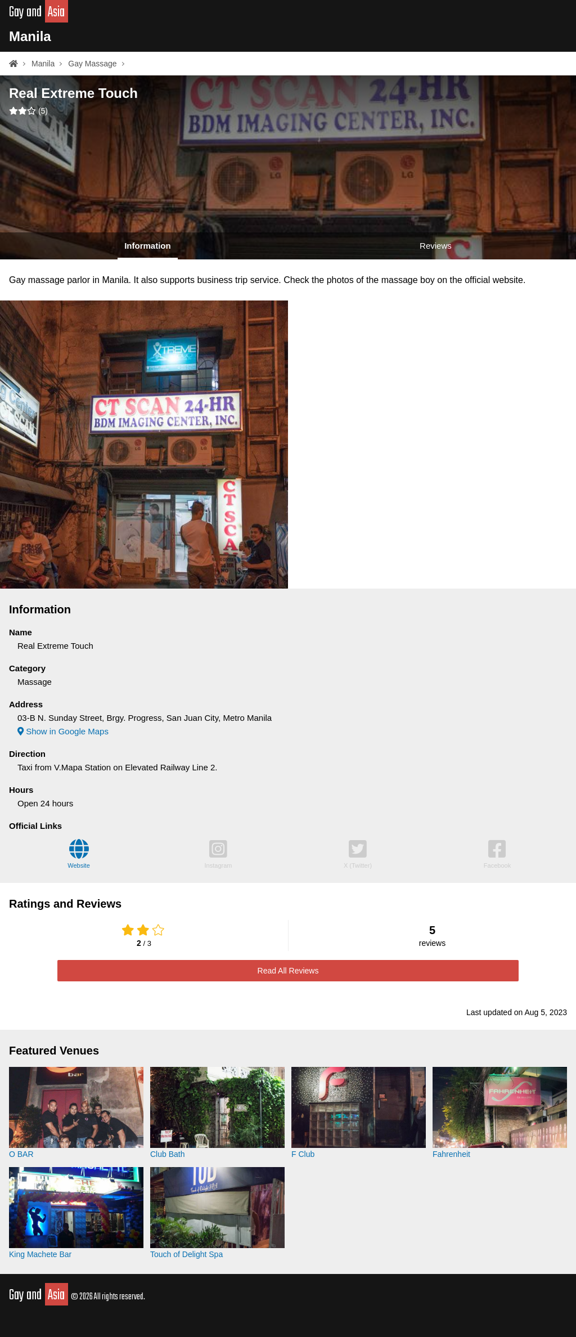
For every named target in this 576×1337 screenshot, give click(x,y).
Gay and (38, 12)
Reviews (436, 245)
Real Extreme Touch (73, 93)
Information (147, 245)
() (28, 110)
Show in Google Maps (63, 731)
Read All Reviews (288, 970)
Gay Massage (92, 63)
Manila (30, 36)
